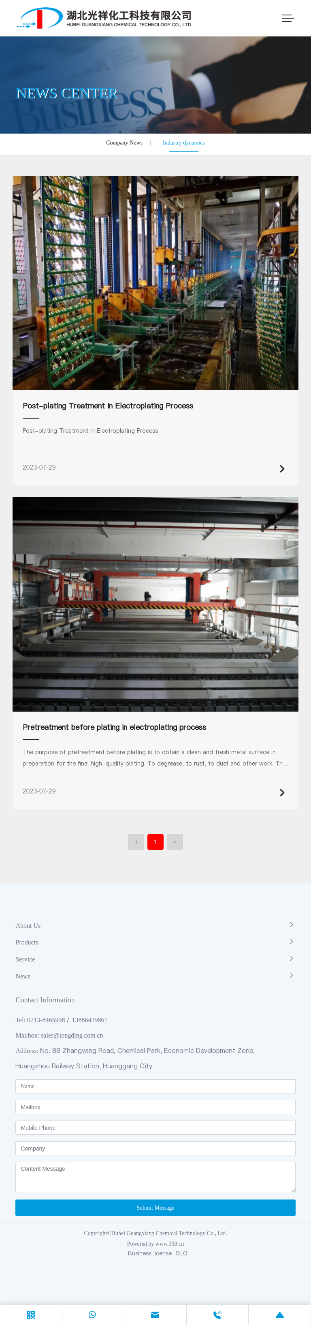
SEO (181, 1253)
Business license (150, 1253)
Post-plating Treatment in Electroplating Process (108, 406)
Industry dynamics (184, 143)
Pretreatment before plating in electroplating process (114, 727)
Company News (124, 143)
